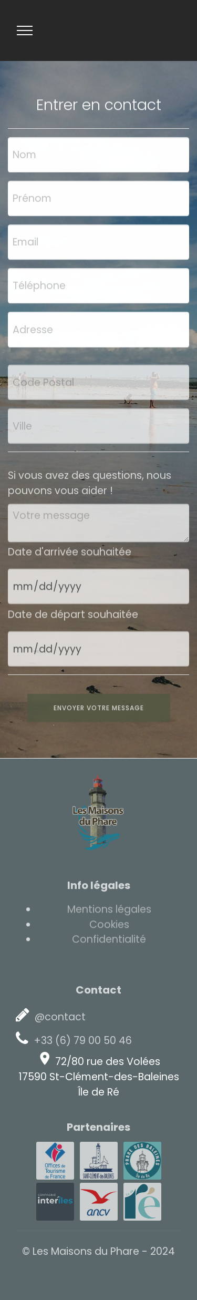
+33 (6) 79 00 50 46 (81, 1040)
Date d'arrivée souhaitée (69, 555)
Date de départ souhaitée (73, 617)
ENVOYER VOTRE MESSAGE (99, 713)
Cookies (109, 927)
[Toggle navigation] (25, 30)
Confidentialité (109, 942)
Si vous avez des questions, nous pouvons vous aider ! (89, 489)
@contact (59, 1017)
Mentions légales (109, 912)
